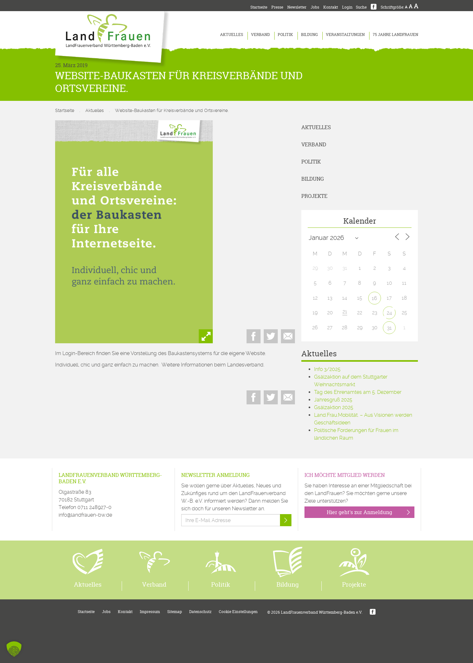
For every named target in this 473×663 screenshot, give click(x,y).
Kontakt (330, 7)
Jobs (315, 7)
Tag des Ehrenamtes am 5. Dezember (357, 392)
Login (347, 7)
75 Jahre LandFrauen (395, 34)
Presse (277, 7)
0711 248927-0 (94, 507)
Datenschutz (200, 611)
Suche (361, 7)
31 (389, 328)
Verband (260, 34)
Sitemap (174, 611)
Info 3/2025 (327, 369)
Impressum (150, 611)
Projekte (314, 195)
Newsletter (296, 7)
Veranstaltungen (345, 34)
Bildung (309, 34)
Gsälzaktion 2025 (333, 407)
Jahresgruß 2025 (333, 400)
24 (389, 313)
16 (374, 298)
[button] (14, 649)
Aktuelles (231, 34)
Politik (285, 34)
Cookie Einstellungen (238, 611)
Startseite (258, 7)
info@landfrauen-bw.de (85, 515)
